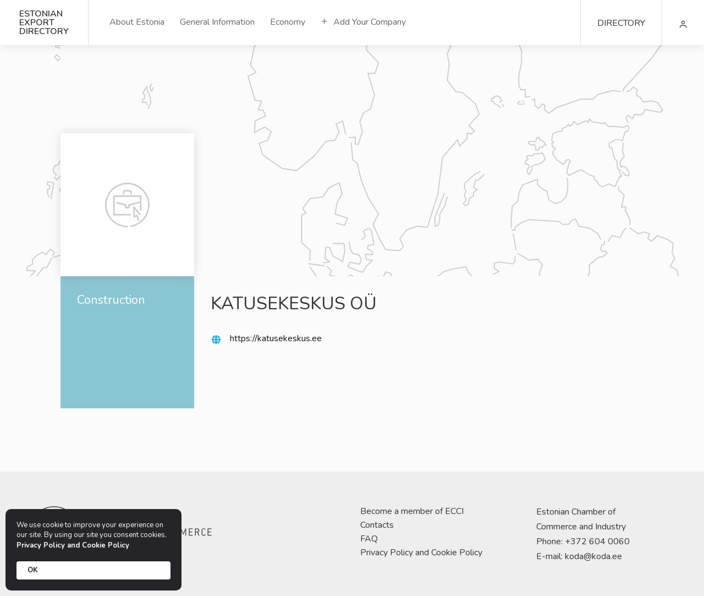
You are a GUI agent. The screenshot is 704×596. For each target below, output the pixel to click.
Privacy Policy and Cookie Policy (421, 552)
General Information (217, 22)
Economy (287, 22)
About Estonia (136, 22)
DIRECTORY (621, 23)
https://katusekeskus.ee (276, 338)
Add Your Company (363, 22)
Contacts (377, 525)
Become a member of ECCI (412, 511)
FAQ (369, 539)
